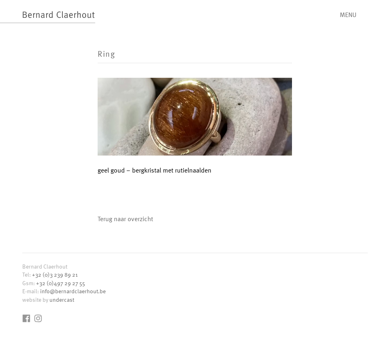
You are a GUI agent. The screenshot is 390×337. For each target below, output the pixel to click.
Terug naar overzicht (125, 219)
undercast (61, 299)
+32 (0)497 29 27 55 (60, 283)
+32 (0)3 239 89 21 (55, 274)
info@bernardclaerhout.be (73, 291)
